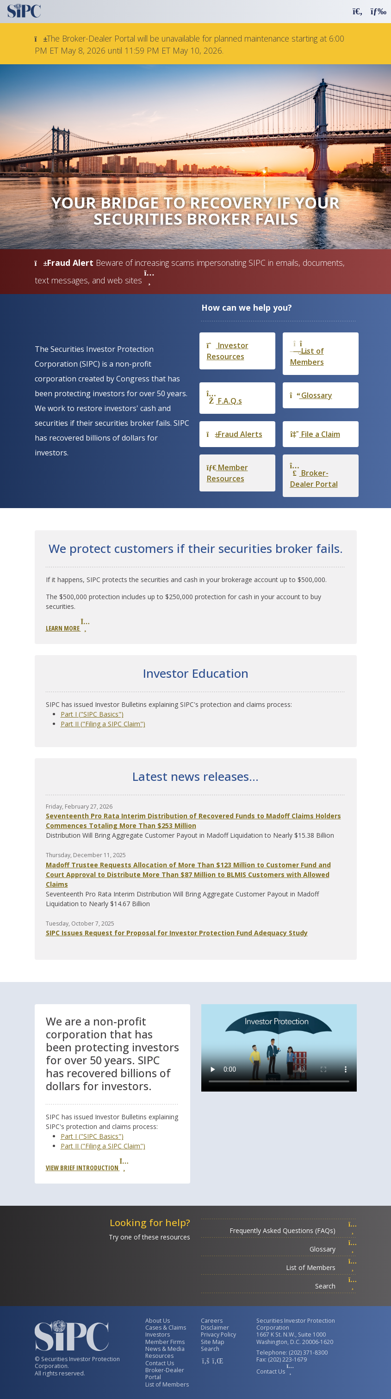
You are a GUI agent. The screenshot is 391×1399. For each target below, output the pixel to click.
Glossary (311, 395)
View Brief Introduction (87, 1165)
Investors (157, 1334)
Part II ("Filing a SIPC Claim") (103, 723)
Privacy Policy (218, 1334)
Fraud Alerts (234, 434)
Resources (159, 1356)
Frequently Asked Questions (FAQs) (293, 1230)
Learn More (67, 625)
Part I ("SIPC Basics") (92, 714)
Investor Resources (227, 351)
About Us (157, 1321)
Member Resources (227, 473)
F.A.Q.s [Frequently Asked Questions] (224, 398)
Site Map (212, 1342)
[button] (357, 11)
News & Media (165, 1349)
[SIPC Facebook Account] (205, 1361)
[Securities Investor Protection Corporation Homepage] (24, 11)
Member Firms (165, 1342)
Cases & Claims (165, 1328)
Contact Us (159, 1363)
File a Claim (315, 434)
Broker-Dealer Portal (314, 475)
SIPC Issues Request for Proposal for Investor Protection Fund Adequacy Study (177, 932)
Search (336, 1286)
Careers (212, 1321)
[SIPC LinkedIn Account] (216, 1361)
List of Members (307, 353)
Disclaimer (215, 1328)
